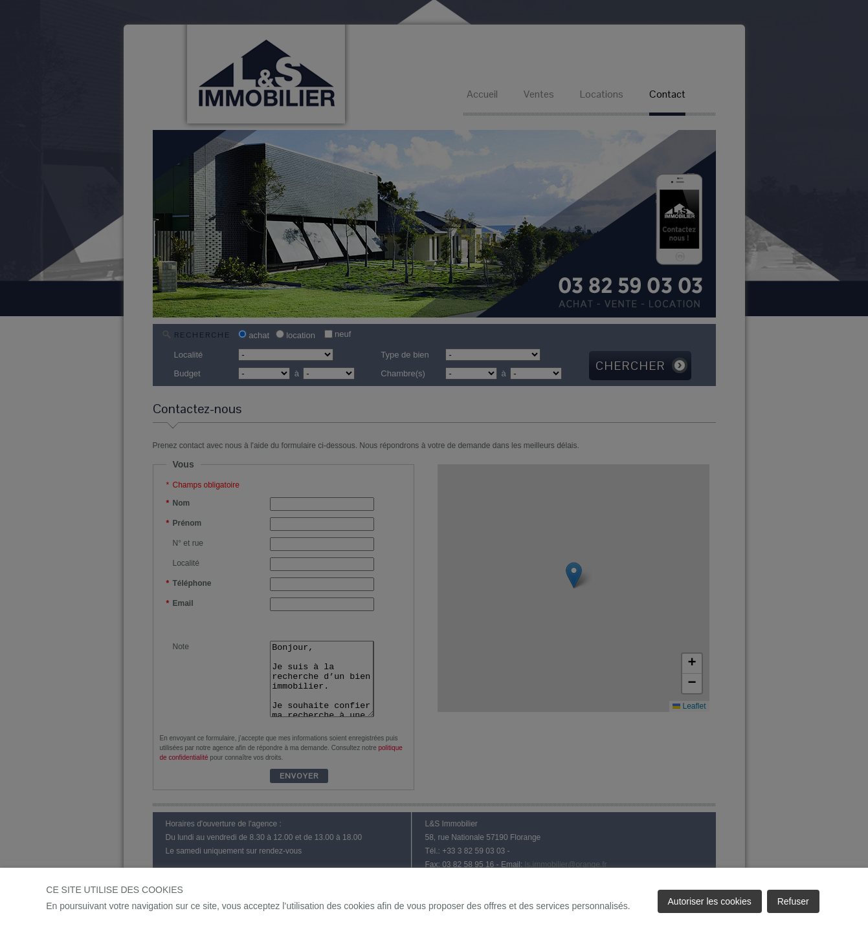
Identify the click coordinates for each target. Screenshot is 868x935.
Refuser (793, 901)
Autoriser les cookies (709, 901)
